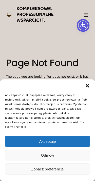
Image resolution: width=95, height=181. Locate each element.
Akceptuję (47, 141)
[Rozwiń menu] (86, 15)
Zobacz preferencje (47, 169)
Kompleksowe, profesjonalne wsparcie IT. (35, 15)
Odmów (47, 155)
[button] (87, 85)
